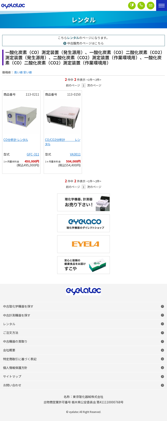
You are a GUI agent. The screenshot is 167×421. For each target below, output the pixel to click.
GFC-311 (33, 154)
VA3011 (75, 154)
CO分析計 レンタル (15, 139)
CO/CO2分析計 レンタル (62, 141)
